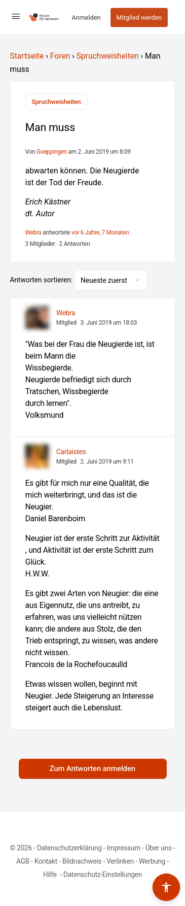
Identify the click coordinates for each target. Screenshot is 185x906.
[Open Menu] (16, 16)
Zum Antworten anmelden (93, 768)
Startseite (27, 56)
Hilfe (50, 874)
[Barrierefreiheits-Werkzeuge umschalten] (166, 887)
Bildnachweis (82, 861)
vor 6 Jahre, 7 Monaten (100, 232)
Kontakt (46, 861)
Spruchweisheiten (107, 56)
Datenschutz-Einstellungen (102, 874)
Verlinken (120, 861)
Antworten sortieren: (42, 280)
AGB (23, 861)
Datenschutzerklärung (69, 848)
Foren (60, 56)
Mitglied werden (139, 17)
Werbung (152, 861)
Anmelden (86, 17)
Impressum (123, 848)
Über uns (159, 848)
